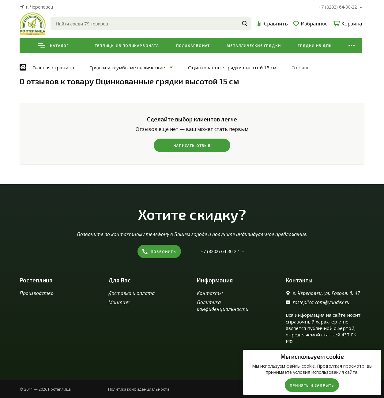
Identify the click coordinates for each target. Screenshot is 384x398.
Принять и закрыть (312, 385)
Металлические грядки (254, 45)
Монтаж (118, 302)
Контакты (210, 293)
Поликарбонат (193, 45)
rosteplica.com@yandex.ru (321, 302)
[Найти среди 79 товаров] (151, 23)
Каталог (53, 45)
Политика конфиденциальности (222, 305)
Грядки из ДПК (315, 45)
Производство (37, 293)
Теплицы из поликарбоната (127, 45)
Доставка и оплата (131, 293)
